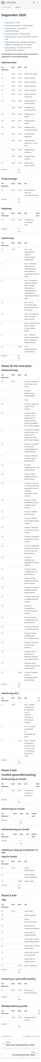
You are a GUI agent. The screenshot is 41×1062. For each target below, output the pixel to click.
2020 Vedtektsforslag (12, 42)
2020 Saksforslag (10, 37)
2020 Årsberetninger (12, 34)
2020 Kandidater (10, 48)
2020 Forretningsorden (12, 25)
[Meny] (38, 2)
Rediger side (6, 1036)
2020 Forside (9, 23)
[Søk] (33, 2)
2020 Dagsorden (10, 28)
